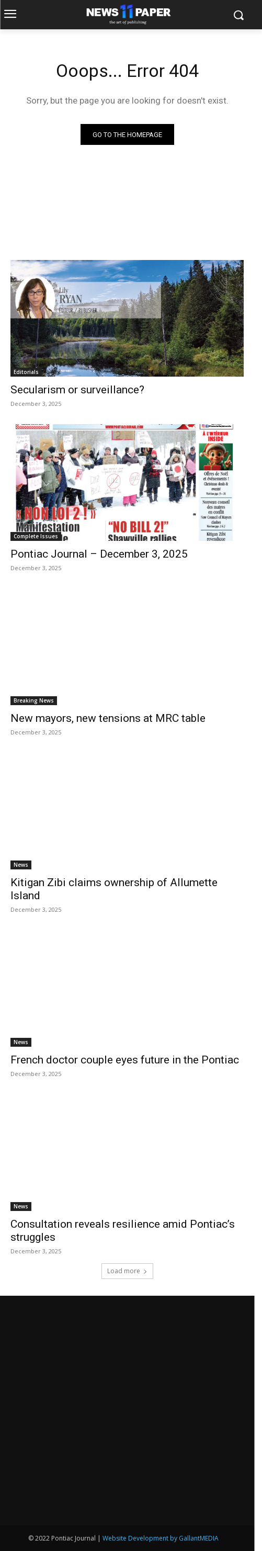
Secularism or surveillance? (77, 389)
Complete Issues (36, 536)
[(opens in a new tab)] (127, 482)
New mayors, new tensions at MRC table (108, 718)
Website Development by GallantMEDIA (160, 1538)
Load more (127, 1270)
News (21, 864)
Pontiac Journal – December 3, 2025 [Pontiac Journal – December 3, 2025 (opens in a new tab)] (99, 554)
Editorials (26, 372)
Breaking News (34, 700)
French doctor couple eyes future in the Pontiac (124, 1060)
